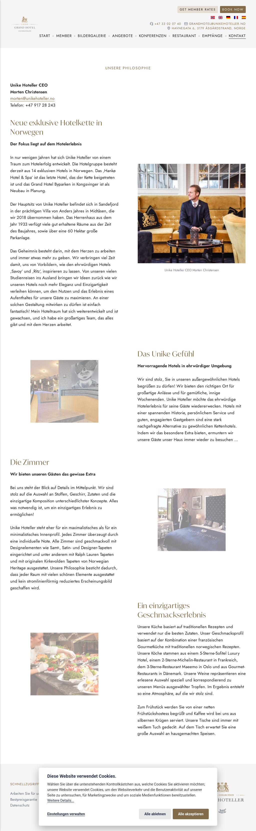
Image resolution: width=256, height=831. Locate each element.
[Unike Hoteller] (222, 785)
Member (64, 36)
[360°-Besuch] (222, 812)
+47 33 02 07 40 (167, 24)
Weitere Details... (60, 800)
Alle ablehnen (155, 814)
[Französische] (236, 17)
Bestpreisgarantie (23, 799)
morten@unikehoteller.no (32, 98)
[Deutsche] (228, 17)
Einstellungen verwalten (66, 814)
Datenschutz (20, 805)
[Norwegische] (213, 17)
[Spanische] (244, 17)
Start (44, 36)
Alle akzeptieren (191, 814)
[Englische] (220, 17)
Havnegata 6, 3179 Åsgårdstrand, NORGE (209, 28)
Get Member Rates (198, 9)
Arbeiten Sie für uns (26, 793)
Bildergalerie (92, 36)
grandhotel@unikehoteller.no (217, 24)
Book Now (233, 9)
